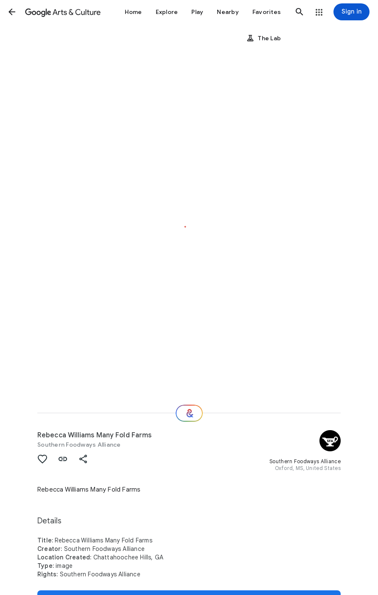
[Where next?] (189, 413)
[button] (12, 12)
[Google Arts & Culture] (63, 12)
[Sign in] (351, 11)
